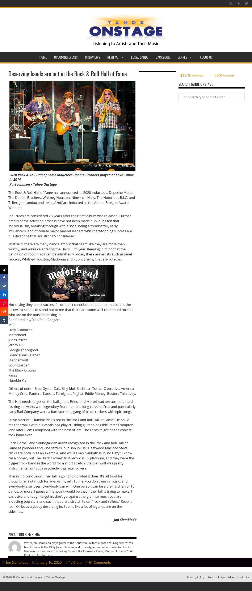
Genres (185, 57)
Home (43, 57)
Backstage (163, 57)
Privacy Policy (195, 577)
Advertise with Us (238, 577)
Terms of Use (216, 577)
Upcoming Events (66, 57)
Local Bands (139, 57)
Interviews (92, 57)
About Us (206, 57)
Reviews (115, 57)
